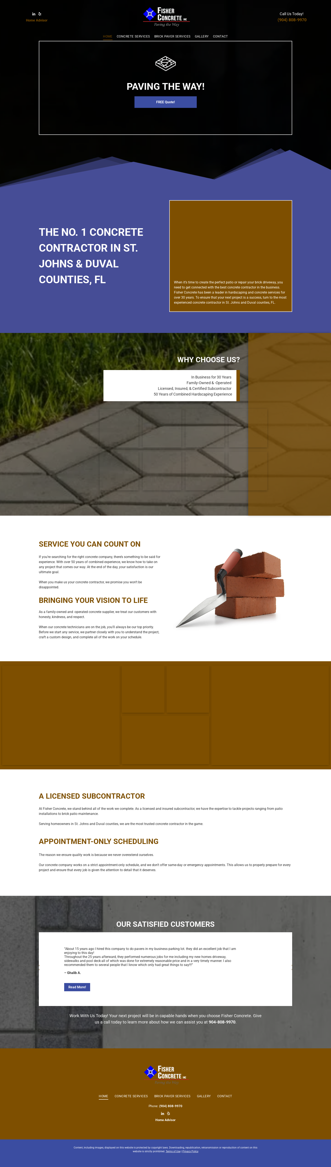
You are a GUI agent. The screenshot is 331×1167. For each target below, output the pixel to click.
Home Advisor (36, 20)
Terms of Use (173, 1151)
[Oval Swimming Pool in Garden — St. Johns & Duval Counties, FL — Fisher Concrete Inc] (231, 240)
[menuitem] (108, 36)
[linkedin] (33, 14)
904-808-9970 (222, 1022)
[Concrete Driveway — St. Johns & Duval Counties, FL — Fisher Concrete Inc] (248, 428)
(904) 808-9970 (292, 19)
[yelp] (39, 14)
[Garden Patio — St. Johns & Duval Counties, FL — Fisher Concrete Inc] (205, 428)
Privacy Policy (190, 1151)
